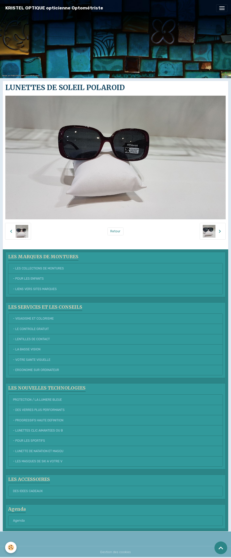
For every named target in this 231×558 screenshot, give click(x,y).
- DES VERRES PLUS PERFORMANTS (39, 410)
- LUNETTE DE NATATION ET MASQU (38, 451)
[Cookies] (11, 547)
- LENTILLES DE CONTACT (31, 339)
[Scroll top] (220, 547)
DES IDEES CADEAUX (28, 491)
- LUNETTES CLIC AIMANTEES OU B (38, 430)
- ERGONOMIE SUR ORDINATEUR (36, 370)
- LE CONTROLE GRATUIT (31, 329)
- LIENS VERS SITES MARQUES (35, 289)
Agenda (19, 520)
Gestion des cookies (115, 552)
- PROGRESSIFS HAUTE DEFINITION (38, 420)
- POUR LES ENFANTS (28, 278)
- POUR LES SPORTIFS (29, 440)
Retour (115, 231)
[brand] (54, 8)
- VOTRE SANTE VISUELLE (31, 360)
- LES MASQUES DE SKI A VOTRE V (37, 461)
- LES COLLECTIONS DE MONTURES (38, 268)
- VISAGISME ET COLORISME (33, 318)
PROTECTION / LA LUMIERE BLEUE (37, 400)
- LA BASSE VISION (26, 349)
